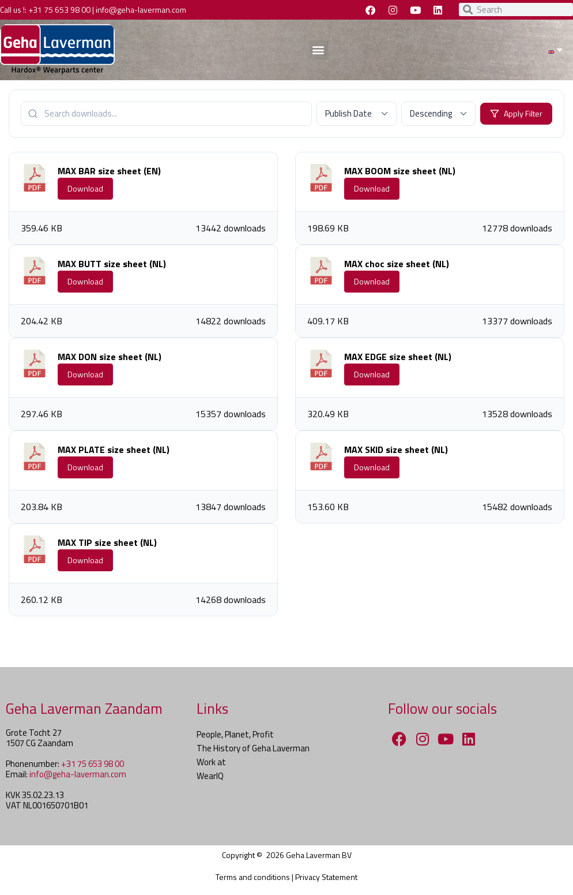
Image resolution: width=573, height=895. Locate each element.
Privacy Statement (326, 877)
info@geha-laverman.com (141, 9)
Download (85, 188)
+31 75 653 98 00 (59, 9)
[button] (318, 49)
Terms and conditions (253, 877)
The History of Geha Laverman (253, 748)
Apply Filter (516, 113)
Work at (211, 762)
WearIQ (210, 775)
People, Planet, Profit (235, 734)
